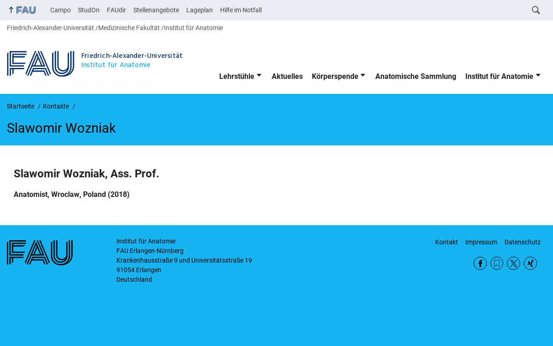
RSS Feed (497, 263)
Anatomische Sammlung (415, 76)
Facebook (480, 263)
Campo (60, 10)
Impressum (481, 242)
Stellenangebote (156, 10)
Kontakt (446, 242)
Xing (530, 263)
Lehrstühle (236, 76)
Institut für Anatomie (499, 76)
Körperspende (335, 76)
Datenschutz (523, 242)
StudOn (89, 10)
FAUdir (116, 10)
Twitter (513, 263)
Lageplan (199, 10)
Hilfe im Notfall (241, 10)
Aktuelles (287, 76)
